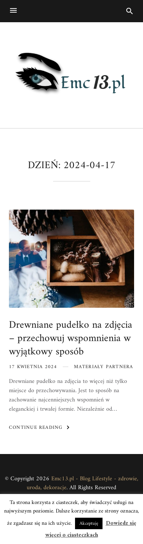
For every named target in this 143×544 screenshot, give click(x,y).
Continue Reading (40, 427)
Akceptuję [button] (88, 523)
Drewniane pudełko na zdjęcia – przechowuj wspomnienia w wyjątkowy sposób (70, 338)
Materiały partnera (103, 367)
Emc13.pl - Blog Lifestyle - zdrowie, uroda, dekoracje (82, 483)
